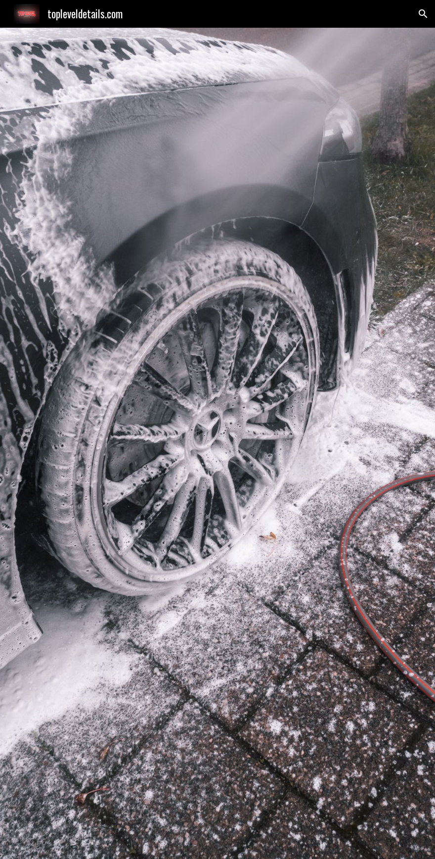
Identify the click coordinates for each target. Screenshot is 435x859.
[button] (423, 14)
